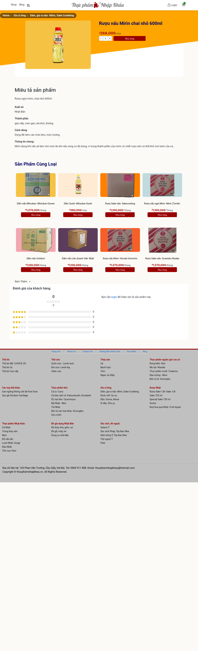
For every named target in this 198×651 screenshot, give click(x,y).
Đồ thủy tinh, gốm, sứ (62, 427)
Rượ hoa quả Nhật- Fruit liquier (165, 407)
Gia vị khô (56, 415)
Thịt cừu (55, 359)
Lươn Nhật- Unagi (11, 443)
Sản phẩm (131, 351)
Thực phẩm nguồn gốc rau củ (165, 359)
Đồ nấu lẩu (7, 439)
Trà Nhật (55, 407)
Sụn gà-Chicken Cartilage (15, 395)
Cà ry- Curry (57, 391)
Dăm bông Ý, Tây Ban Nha (113, 435)
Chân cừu (56, 371)
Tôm (102, 371)
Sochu (153, 403)
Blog (21, 4)
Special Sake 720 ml (160, 399)
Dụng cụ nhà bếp (60, 435)
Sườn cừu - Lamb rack (62, 363)
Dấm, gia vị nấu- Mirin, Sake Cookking (52, 15)
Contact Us (87, 351)
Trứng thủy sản (10, 431)
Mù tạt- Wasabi (157, 367)
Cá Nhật (6, 427)
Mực (4, 435)
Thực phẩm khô (59, 387)
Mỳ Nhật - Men (58, 403)
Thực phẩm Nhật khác (13, 423)
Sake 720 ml (156, 395)
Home (6, 15)
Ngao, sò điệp (107, 375)
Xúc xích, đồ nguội (110, 423)
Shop (14, 4)
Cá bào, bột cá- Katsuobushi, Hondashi (71, 395)
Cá (101, 363)
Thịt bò (5, 359)
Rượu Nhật (155, 387)
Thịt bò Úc (7, 367)
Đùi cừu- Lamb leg (60, 367)
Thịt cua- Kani (9, 450)
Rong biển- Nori (157, 363)
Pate (102, 443)
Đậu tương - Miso (158, 375)
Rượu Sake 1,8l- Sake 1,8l (162, 391)
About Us (71, 351)
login (114, 297)
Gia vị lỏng (20, 15)
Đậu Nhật (7, 447)
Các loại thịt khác (11, 387)
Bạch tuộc (105, 367)
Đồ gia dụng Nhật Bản (62, 423)
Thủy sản (105, 359)
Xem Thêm (21, 281)
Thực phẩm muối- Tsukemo (164, 371)
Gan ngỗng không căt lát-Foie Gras (20, 391)
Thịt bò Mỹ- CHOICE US (14, 363)
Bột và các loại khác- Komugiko (67, 411)
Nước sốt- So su (108, 395)
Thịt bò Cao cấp (10, 371)
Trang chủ (55, 351)
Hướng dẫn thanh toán (109, 351)
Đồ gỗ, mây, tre (58, 431)
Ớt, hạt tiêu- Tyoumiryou (63, 399)
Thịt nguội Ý (106, 439)
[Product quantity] (105, 38)
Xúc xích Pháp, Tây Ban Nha (114, 431)
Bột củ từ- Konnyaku (160, 379)
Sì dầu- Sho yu (107, 403)
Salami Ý (104, 427)
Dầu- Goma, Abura (109, 399)
